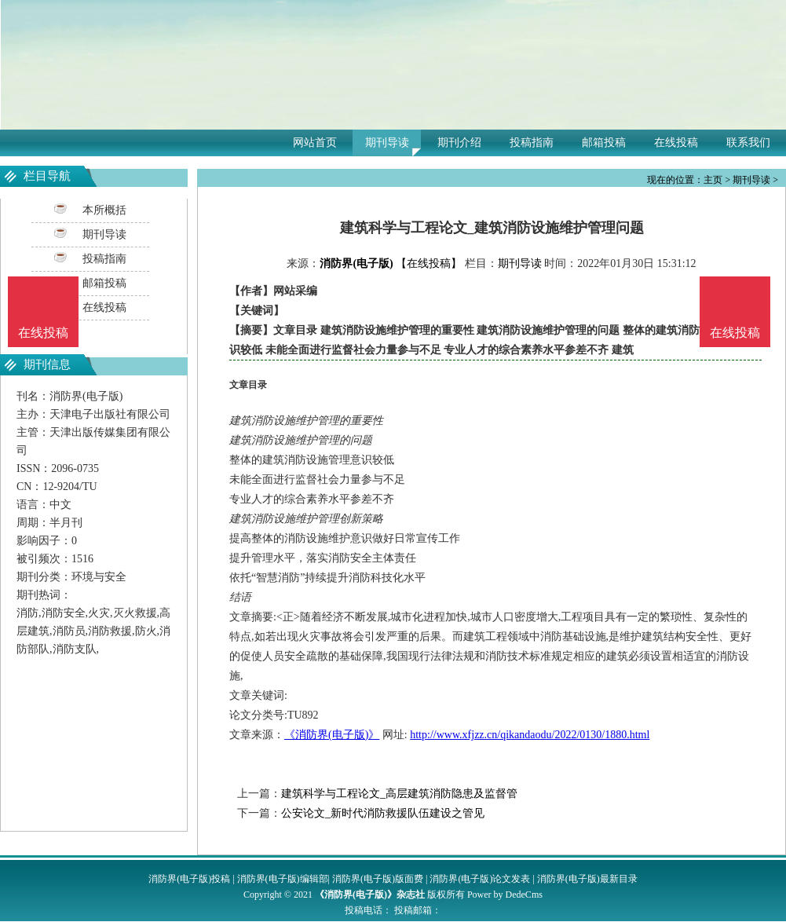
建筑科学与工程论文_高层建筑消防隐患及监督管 (399, 793)
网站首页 (315, 142)
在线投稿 (676, 142)
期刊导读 (387, 142)
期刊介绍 (459, 142)
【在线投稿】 (429, 263)
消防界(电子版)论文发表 (480, 878)
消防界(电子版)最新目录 (587, 878)
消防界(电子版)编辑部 (282, 878)
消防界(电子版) (356, 263)
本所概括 (104, 210)
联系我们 (748, 142)
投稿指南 (532, 142)
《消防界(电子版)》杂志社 (370, 894)
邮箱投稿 (604, 142)
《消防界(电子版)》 (331, 735)
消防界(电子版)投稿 (189, 878)
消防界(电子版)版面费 (377, 878)
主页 (713, 179)
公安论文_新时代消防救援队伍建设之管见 (382, 813)
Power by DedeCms (505, 894)
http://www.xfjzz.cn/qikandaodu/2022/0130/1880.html (529, 735)
